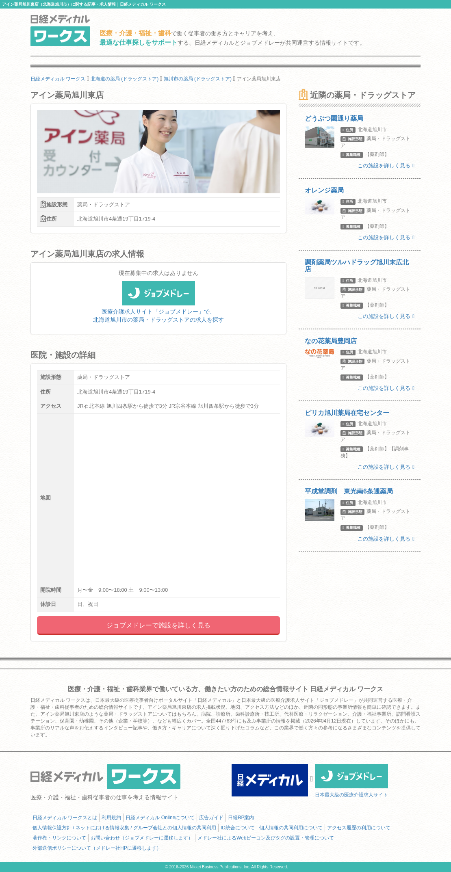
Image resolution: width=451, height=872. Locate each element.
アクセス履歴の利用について (358, 828)
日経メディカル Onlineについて (160, 817)
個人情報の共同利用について (291, 828)
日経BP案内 (241, 817)
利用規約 (111, 817)
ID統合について (238, 828)
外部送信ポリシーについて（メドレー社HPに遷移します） (97, 848)
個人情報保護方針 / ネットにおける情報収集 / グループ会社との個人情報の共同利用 (124, 828)
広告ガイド (211, 817)
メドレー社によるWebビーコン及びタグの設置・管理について (265, 838)
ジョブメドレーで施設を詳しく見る (158, 625)
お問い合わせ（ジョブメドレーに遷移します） (142, 838)
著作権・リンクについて (59, 838)
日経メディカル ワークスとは (65, 817)
